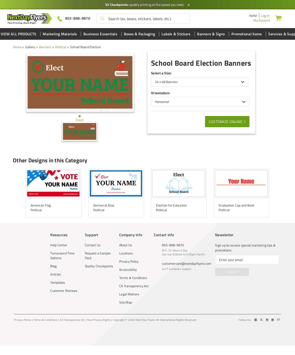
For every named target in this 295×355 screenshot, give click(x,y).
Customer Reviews (63, 290)
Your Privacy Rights (99, 320)
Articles (55, 274)
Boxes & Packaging (139, 34)
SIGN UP (232, 271)
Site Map (125, 302)
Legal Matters (129, 294)
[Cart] (278, 18)
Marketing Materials (60, 34)
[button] (102, 19)
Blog (53, 266)
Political (60, 46)
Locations (126, 253)
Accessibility (128, 269)
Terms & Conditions (133, 277)
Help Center (58, 245)
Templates (57, 282)
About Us (125, 245)
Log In (265, 15)
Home (17, 46)
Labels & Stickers (176, 34)
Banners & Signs (211, 34)
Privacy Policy (129, 261)
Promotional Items (246, 34)
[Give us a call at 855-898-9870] (74, 18)
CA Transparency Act (134, 286)
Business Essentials (100, 34)
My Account (261, 20)
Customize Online (227, 121)
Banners (45, 46)
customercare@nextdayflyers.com (187, 263)
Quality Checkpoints (99, 266)
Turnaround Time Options (62, 255)
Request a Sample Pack (98, 255)
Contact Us (93, 245)
